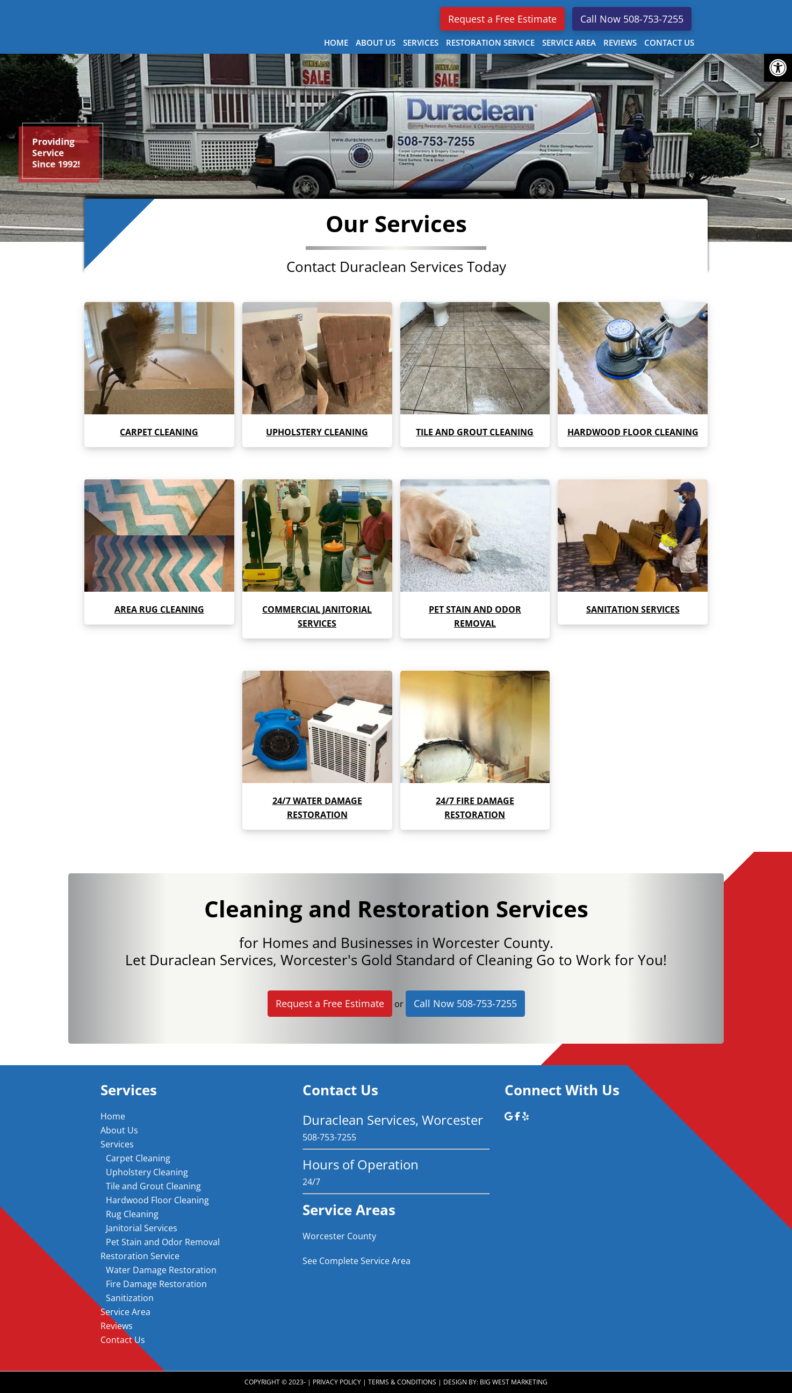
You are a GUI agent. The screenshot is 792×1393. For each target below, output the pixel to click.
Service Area (125, 1312)
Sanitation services (633, 609)
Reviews (116, 1326)
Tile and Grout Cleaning (153, 1186)
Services (117, 1144)
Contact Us (122, 1340)
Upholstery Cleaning (147, 1172)
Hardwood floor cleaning (633, 432)
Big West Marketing (514, 1382)
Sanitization (130, 1298)
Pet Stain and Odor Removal (163, 1242)
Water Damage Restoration (161, 1270)
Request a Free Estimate (502, 18)
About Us (119, 1130)
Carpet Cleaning (159, 432)
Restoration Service (139, 1256)
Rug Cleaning (132, 1214)
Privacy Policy (337, 1382)
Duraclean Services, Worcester (170, 25)
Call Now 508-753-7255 (631, 18)
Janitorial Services (141, 1228)
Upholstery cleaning (317, 432)
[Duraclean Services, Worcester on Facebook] (518, 1116)
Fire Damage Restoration (156, 1284)
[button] (778, 68)
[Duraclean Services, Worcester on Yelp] (525, 1116)
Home (112, 1116)
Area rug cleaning (159, 609)
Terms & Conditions (402, 1382)
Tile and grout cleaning (475, 432)
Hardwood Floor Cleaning (157, 1200)
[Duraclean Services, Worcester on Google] (510, 1116)
